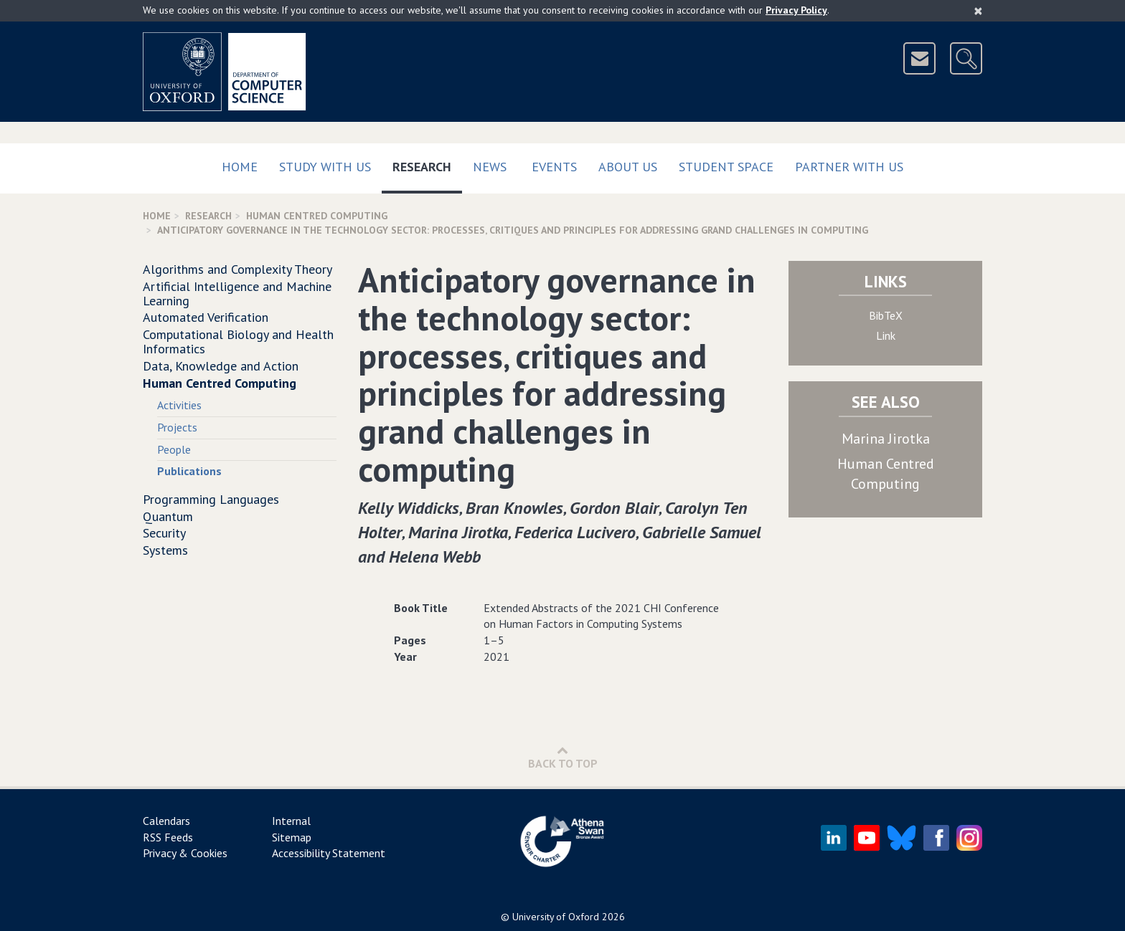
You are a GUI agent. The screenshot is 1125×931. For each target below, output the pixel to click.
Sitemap (291, 837)
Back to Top (563, 757)
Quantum (168, 516)
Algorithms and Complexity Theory (237, 269)
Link (885, 335)
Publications (189, 471)
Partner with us (849, 166)
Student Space (726, 166)
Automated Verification (205, 317)
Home (240, 166)
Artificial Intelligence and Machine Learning (237, 293)
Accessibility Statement (328, 853)
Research (427, 164)
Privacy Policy (796, 10)
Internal (291, 820)
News (490, 166)
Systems (165, 550)
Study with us (325, 166)
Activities (179, 405)
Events (554, 166)
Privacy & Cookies (185, 853)
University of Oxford (555, 916)
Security (164, 533)
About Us (627, 166)
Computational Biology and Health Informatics (238, 341)
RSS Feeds (168, 837)
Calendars (166, 820)
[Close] (978, 10)
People (174, 449)
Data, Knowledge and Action (220, 366)
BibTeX (886, 315)
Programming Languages (211, 499)
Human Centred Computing (316, 215)
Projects (177, 427)
